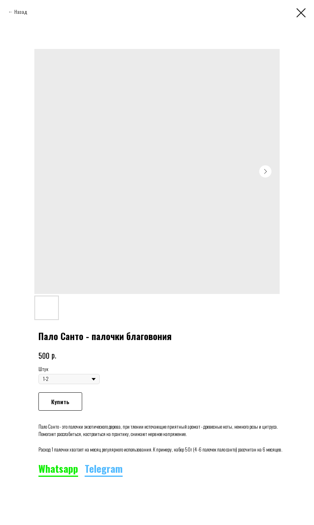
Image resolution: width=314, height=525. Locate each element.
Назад (20, 11)
